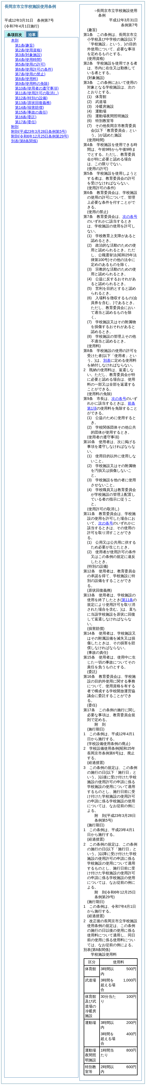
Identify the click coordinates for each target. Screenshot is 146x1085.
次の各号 (130, 216)
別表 (107, 360)
